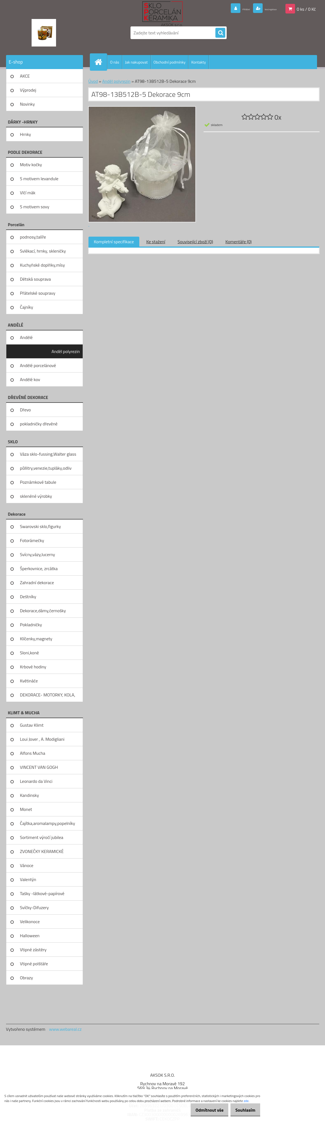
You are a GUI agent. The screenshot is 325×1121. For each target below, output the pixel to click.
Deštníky (28, 596)
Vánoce (27, 865)
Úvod (93, 81)
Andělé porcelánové (38, 365)
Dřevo (25, 409)
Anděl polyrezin (65, 351)
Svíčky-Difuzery (34, 907)
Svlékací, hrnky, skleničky (43, 251)
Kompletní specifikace (114, 241)
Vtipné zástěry (33, 949)
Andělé (26, 337)
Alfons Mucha (32, 753)
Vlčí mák (27, 192)
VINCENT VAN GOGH (39, 767)
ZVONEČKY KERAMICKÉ (42, 851)
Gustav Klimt (32, 725)
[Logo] (44, 33)
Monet (26, 809)
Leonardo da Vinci (36, 781)
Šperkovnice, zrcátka (39, 568)
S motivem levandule (39, 178)
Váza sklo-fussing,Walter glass (48, 454)
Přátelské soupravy (37, 293)
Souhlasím (243, 1110)
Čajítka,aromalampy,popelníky (47, 823)
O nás (114, 62)
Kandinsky (29, 795)
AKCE (25, 76)
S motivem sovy (34, 206)
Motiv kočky (31, 164)
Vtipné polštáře (34, 963)
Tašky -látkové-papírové (42, 893)
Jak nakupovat (136, 62)
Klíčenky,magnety (36, 638)
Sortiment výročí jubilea (41, 837)
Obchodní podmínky (170, 62)
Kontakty (198, 62)
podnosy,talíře (33, 237)
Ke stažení (155, 241)
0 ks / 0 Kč (306, 8)
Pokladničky (31, 624)
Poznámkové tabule (38, 482)
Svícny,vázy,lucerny (37, 554)
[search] (220, 33)
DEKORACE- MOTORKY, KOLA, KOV (47, 696)
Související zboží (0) (195, 241)
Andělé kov (30, 379)
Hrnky (25, 134)
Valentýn (28, 879)
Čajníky (26, 307)
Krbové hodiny (33, 666)
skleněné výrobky (36, 496)
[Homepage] (101, 62)
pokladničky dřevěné (39, 423)
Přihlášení (223, 8)
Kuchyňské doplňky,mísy (42, 265)
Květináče (29, 680)
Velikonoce (30, 921)
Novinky (27, 104)
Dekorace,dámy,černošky (43, 610)
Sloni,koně (29, 652)
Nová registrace (262, 8)
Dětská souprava (35, 279)
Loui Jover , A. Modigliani (42, 739)
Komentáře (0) (239, 241)
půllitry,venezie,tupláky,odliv (46, 468)
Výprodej (28, 90)
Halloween (30, 935)
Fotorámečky (32, 540)
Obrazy (26, 977)
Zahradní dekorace (37, 582)
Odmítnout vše (204, 1110)
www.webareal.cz (65, 1029)
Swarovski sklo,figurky (40, 526)
